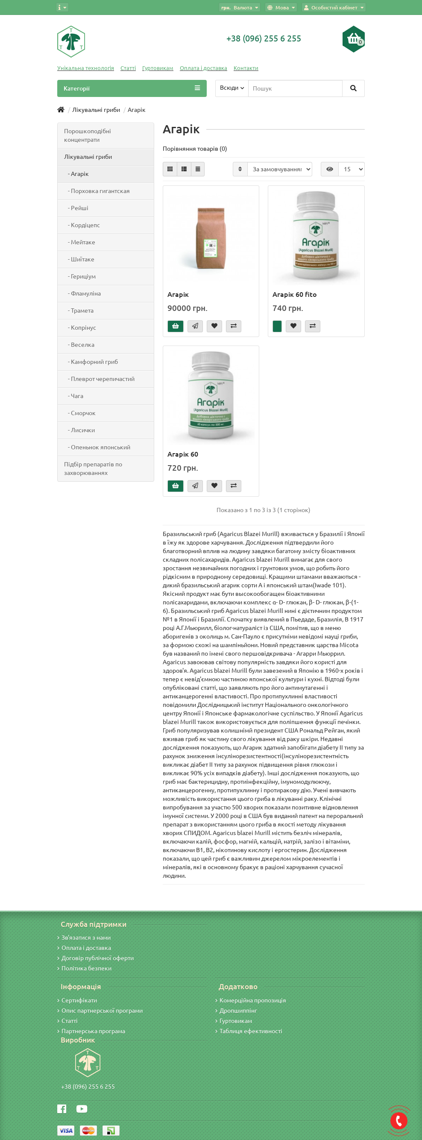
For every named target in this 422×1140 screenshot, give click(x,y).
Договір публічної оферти (95, 958)
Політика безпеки (84, 968)
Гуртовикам (157, 68)
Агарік (178, 294)
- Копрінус (80, 327)
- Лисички (79, 430)
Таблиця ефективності (248, 1031)
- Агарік (76, 173)
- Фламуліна (82, 293)
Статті (128, 68)
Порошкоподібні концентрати (87, 135)
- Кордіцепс (82, 225)
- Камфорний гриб (91, 361)
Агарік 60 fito (295, 294)
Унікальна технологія (85, 68)
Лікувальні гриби (88, 156)
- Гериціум (80, 276)
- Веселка (79, 344)
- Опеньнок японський (97, 447)
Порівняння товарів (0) (195, 148)
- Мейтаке (79, 242)
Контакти (246, 68)
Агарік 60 (182, 454)
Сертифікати (77, 1000)
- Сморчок (80, 413)
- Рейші (76, 208)
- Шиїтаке (79, 259)
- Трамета (79, 310)
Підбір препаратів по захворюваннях (93, 468)
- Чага (73, 396)
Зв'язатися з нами (84, 937)
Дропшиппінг (236, 1010)
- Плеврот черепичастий (99, 378)
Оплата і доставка (203, 68)
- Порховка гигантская (97, 191)
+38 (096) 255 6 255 (88, 1086)
